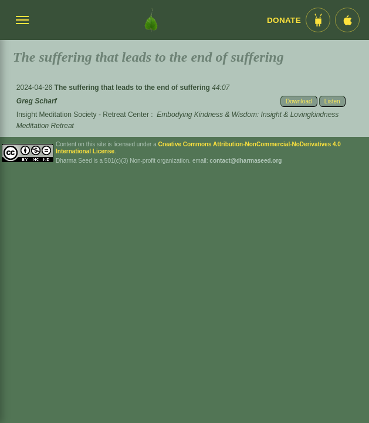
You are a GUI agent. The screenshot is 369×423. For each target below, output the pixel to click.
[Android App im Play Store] (318, 20)
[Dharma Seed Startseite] (151, 20)
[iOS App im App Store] (347, 20)
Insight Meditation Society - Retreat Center (82, 114)
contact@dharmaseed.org (245, 160)
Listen (332, 101)
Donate (284, 20)
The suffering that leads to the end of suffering (133, 87)
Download (299, 101)
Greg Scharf (36, 101)
